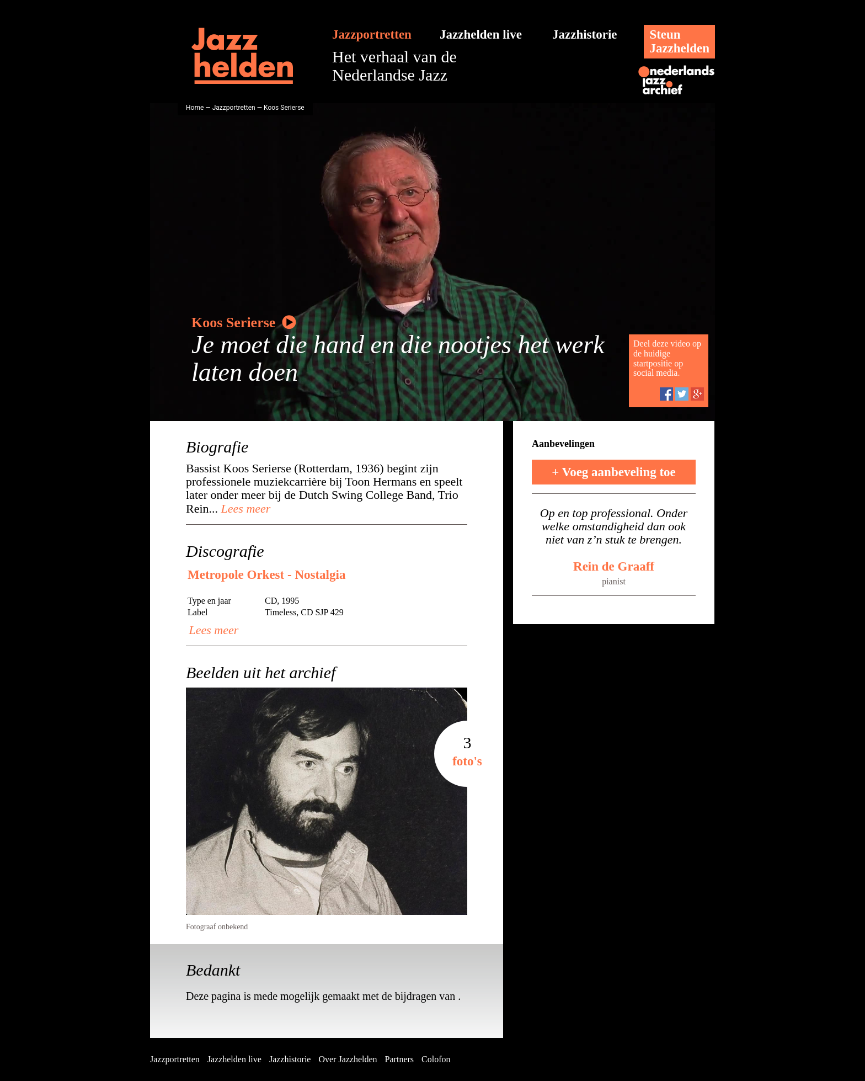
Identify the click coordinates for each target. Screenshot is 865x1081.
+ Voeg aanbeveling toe (614, 472)
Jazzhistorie (584, 34)
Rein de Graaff (613, 566)
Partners (399, 1059)
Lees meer (244, 508)
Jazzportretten (372, 34)
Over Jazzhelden (347, 1059)
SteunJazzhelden (679, 41)
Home (195, 107)
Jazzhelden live (481, 34)
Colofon (435, 1059)
